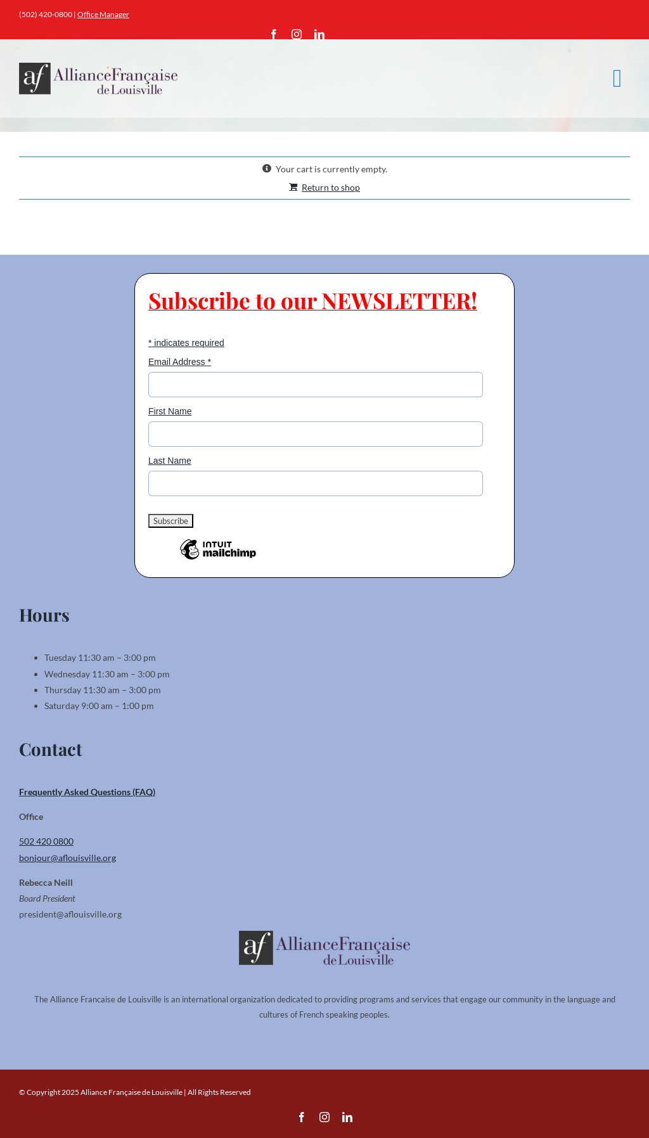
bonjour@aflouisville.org (67, 857)
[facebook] (274, 34)
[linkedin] (319, 34)
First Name (169, 411)
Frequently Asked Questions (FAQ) (87, 791)
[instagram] (297, 34)
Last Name (169, 461)
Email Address (179, 362)
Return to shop (331, 187)
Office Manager (103, 14)
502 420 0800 (46, 841)
